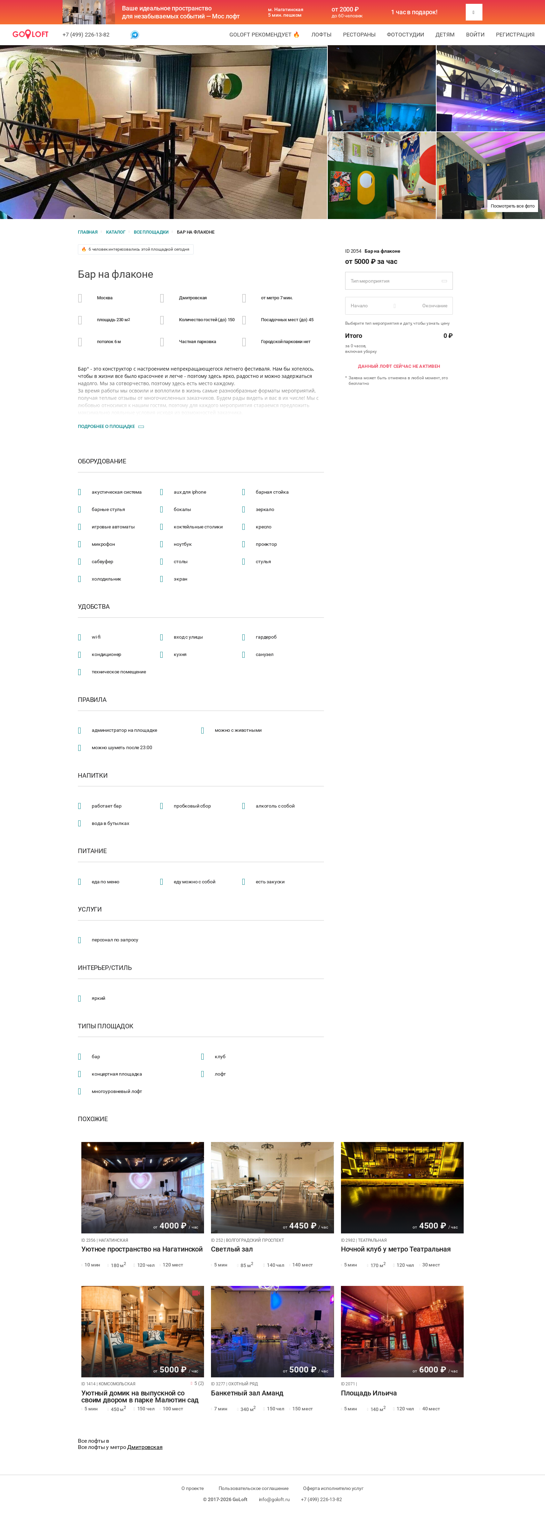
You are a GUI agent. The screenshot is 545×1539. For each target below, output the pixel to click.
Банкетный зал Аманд (247, 1393)
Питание (92, 851)
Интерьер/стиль (105, 967)
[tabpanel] (142, 1187)
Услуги (90, 909)
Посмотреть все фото (513, 206)
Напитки (93, 775)
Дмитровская (144, 1447)
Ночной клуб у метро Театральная (396, 1249)
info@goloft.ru (274, 1499)
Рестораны (359, 34)
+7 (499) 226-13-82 (86, 34)
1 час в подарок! (414, 12)
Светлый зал (232, 1249)
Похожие (93, 1119)
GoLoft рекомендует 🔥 (264, 34)
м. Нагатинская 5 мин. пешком (285, 12)
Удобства (94, 606)
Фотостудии (405, 34)
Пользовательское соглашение (253, 1488)
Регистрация (515, 34)
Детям (445, 34)
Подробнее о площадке (106, 426)
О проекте (192, 1488)
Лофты (321, 34)
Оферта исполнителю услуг (333, 1488)
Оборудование (102, 461)
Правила (92, 699)
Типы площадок (105, 1026)
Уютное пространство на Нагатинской (142, 1249)
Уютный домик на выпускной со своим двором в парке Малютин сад (139, 1397)
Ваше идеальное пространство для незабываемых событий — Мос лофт (181, 12)
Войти (475, 34)
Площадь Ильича (369, 1393)
